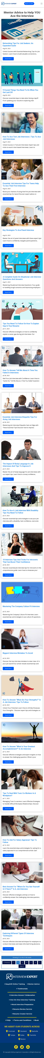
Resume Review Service (22, 1009)
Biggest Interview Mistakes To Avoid (18, 653)
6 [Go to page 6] (35, 962)
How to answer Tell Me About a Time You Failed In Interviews (20, 371)
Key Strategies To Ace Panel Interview (18, 230)
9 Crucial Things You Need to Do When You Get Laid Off (20, 91)
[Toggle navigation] (41, 3)
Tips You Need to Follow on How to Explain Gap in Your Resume (21, 325)
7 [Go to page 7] (39, 962)
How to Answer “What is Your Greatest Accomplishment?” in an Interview (19, 747)
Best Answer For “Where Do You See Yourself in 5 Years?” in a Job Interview (21, 888)
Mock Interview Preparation (22, 1004)
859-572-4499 (29, 3)
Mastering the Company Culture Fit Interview (21, 606)
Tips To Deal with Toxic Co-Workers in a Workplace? (19, 794)
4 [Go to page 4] (26, 962)
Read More (8, 59)
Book (36, 1020)
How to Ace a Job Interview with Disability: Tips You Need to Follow (20, 511)
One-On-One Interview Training (22, 1000)
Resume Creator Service (22, 1014)
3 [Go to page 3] (22, 962)
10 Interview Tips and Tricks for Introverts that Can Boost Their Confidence (20, 561)
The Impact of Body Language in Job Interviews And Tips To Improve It (18, 465)
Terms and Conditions (22, 1020)
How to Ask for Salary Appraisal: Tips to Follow (20, 841)
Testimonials (22, 989)
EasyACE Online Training (14, 984)
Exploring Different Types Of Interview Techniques (18, 934)
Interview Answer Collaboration (22, 995)
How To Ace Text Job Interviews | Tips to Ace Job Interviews (22, 138)
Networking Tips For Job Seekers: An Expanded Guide (18, 44)
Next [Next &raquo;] (22, 966)
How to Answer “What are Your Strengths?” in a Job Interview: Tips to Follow (22, 701)
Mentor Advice (33, 984)
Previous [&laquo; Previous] (7, 962)
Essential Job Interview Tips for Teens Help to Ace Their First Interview (21, 184)
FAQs (8, 1020)
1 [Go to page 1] (13, 962)
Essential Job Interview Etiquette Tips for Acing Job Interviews (20, 418)
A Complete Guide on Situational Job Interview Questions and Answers (22, 278)
